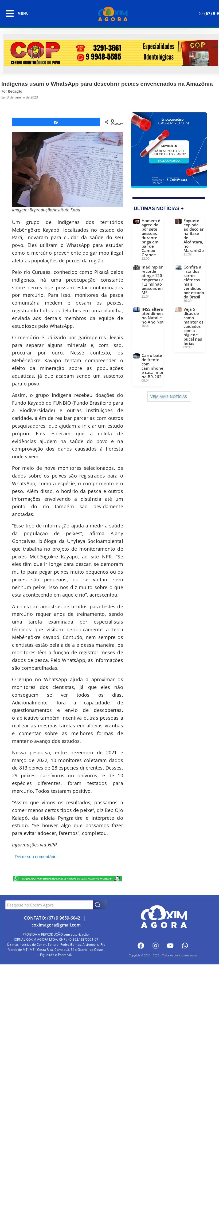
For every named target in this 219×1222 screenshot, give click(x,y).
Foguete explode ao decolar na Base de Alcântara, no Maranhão (193, 235)
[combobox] (49, 904)
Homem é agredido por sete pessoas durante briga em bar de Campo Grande (151, 237)
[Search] (100, 904)
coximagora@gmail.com (56, 925)
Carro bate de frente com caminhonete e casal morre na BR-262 (154, 366)
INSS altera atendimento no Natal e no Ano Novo (154, 315)
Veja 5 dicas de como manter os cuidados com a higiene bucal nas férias (193, 326)
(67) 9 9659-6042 (63, 918)
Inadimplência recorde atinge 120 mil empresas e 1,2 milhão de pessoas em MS (155, 279)
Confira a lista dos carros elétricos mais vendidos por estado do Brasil (193, 281)
